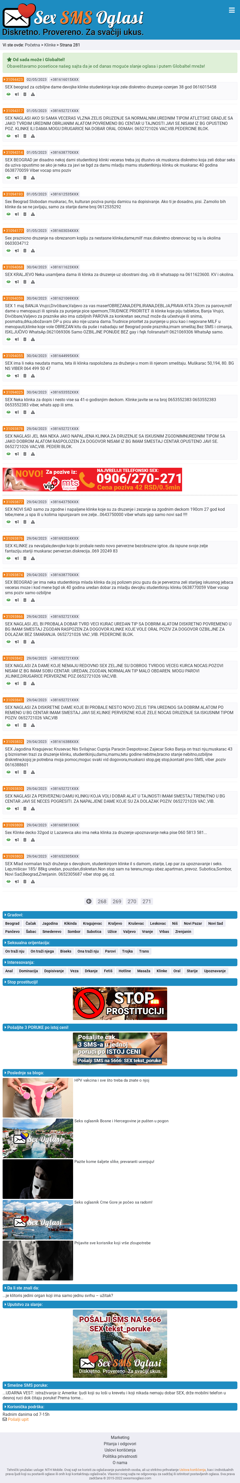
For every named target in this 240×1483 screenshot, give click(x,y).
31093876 (14, 538)
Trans (144, 951)
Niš (175, 923)
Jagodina (50, 923)
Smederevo (51, 931)
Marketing (120, 1437)
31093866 (14, 616)
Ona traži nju (88, 951)
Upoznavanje (215, 971)
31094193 (14, 194)
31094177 (14, 230)
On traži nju (14, 951)
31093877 (14, 502)
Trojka (127, 951)
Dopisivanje (54, 971)
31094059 (14, 298)
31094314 (14, 152)
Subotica (94, 931)
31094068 (14, 267)
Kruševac (136, 923)
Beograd (12, 923)
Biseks (65, 951)
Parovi (110, 951)
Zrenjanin (183, 931)
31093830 (14, 788)
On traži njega (42, 951)
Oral (177, 971)
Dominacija (28, 971)
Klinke (50, 44)
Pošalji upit (18, 1419)
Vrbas (164, 931)
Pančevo (12, 931)
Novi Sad (215, 923)
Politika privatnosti (120, 1456)
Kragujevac (92, 923)
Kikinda (70, 923)
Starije (192, 971)
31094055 (14, 356)
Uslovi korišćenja (120, 1450)
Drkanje (91, 971)
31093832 (14, 742)
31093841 (14, 700)
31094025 (14, 392)
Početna (32, 44)
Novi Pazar (193, 923)
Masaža (143, 971)
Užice (112, 931)
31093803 (14, 856)
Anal (9, 971)
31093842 (14, 658)
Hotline (125, 971)
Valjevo (129, 931)
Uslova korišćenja (192, 1470)
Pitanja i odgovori (120, 1443)
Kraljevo (115, 923)
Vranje (147, 931)
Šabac (31, 931)
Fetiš (108, 971)
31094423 (14, 79)
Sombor (74, 931)
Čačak (31, 923)
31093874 (14, 575)
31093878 (14, 429)
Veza (74, 971)
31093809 (14, 825)
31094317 (14, 111)
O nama (120, 1462)
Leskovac (158, 923)
